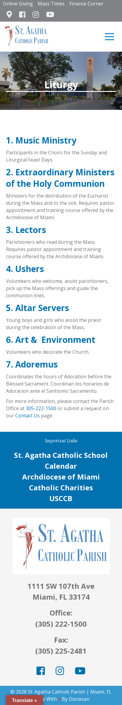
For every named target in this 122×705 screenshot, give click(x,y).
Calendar (61, 466)
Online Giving (18, 3)
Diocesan (79, 699)
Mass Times (51, 3)
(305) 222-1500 (61, 624)
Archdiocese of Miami (61, 477)
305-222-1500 (41, 408)
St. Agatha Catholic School (61, 455)
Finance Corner (86, 3)
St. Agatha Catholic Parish (56, 691)
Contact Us (27, 415)
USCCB (60, 498)
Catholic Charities (61, 487)
